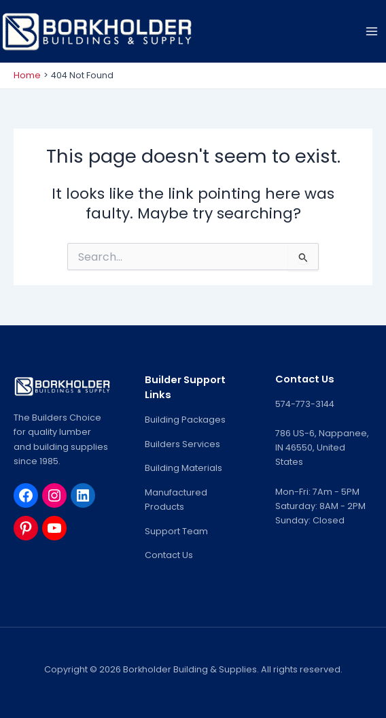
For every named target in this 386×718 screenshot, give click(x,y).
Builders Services (182, 444)
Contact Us (169, 555)
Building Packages (185, 419)
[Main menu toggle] (371, 31)
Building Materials (183, 468)
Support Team (176, 531)
